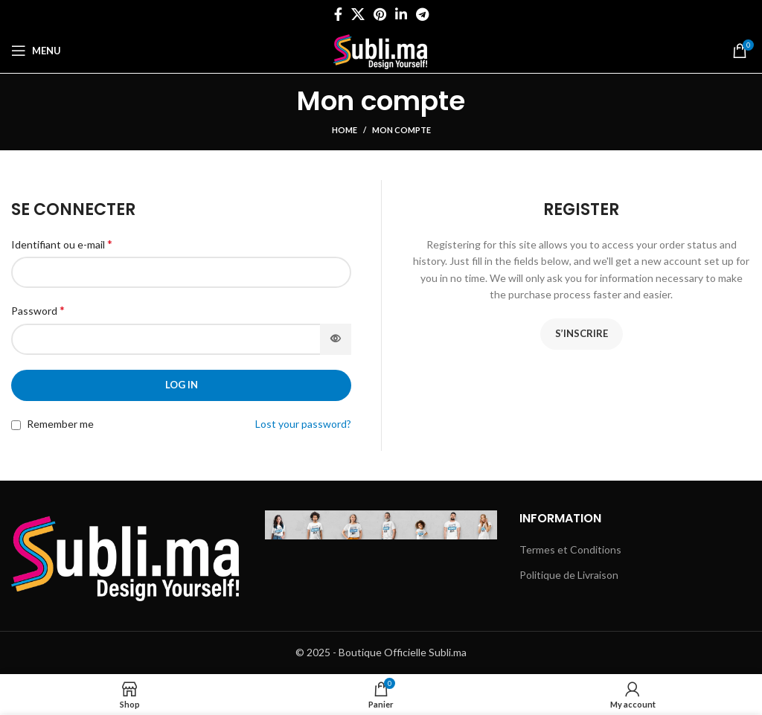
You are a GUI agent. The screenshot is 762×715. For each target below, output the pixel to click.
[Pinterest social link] (380, 14)
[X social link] (358, 14)
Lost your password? (303, 423)
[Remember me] (16, 425)
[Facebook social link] (338, 14)
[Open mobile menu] (36, 50)
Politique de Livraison (568, 574)
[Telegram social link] (422, 14)
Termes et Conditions (570, 549)
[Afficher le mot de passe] (335, 339)
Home (344, 130)
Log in (181, 385)
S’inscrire (581, 333)
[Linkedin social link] (401, 14)
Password (38, 310)
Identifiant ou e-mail (61, 244)
